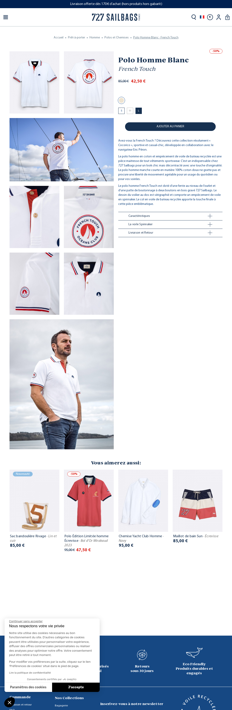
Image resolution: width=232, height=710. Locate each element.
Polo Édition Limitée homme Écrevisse (86, 541)
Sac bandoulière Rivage (33, 539)
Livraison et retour (21, 704)
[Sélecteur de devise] (210, 17)
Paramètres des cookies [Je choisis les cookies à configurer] (28, 687)
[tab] (170, 216)
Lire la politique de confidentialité (30, 672)
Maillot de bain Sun (195, 536)
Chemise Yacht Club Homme (141, 539)
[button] (9, 702)
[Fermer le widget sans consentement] (26, 621)
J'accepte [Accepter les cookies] (76, 687)
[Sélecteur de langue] (202, 17)
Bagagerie (61, 705)
